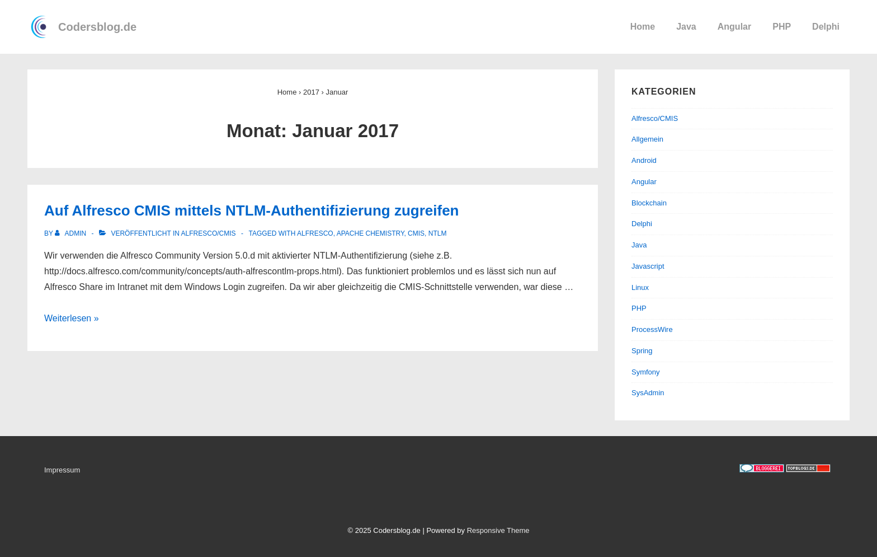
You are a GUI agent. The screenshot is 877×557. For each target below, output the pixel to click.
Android (644, 160)
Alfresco (315, 233)
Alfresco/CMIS (208, 233)
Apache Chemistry (370, 233)
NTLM (437, 233)
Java (686, 26)
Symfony (645, 372)
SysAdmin (647, 393)
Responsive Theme (498, 530)
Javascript (647, 266)
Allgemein (647, 139)
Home (642, 26)
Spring (642, 351)
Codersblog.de (97, 27)
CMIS (416, 233)
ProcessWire (652, 329)
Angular (734, 26)
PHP (781, 26)
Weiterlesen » (71, 318)
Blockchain (649, 203)
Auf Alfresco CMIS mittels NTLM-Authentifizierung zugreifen (251, 210)
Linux (640, 287)
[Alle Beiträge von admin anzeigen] (71, 233)
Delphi (826, 26)
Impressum (62, 470)
